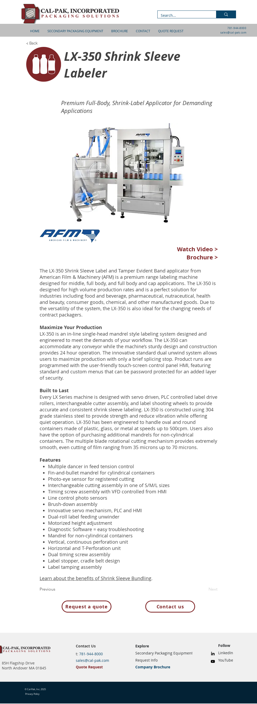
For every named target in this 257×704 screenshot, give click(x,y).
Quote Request (89, 666)
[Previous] (57, 589)
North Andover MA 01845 (24, 667)
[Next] (204, 589)
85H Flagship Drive (18, 663)
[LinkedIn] (212, 653)
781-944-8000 (236, 28)
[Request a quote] (86, 607)
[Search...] (183, 15)
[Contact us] (170, 607)
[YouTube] (212, 661)
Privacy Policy (32, 694)
